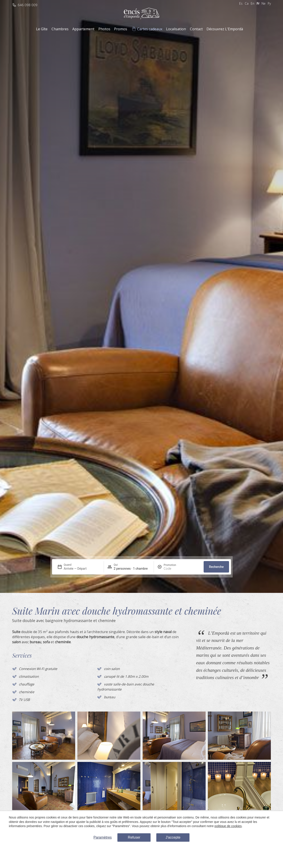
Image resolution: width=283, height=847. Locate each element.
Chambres (60, 29)
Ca (247, 3)
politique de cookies (228, 826)
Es (241, 3)
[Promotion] (174, 568)
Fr (257, 3)
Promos (120, 29)
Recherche (216, 567)
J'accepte (173, 837)
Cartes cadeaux (149, 29)
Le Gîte (42, 29)
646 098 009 (27, 5)
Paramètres (103, 837)
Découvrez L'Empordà (225, 29)
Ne (264, 3)
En (252, 3)
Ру (269, 3)
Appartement (83, 29)
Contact (196, 29)
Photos (104, 29)
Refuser (134, 837)
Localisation (176, 29)
